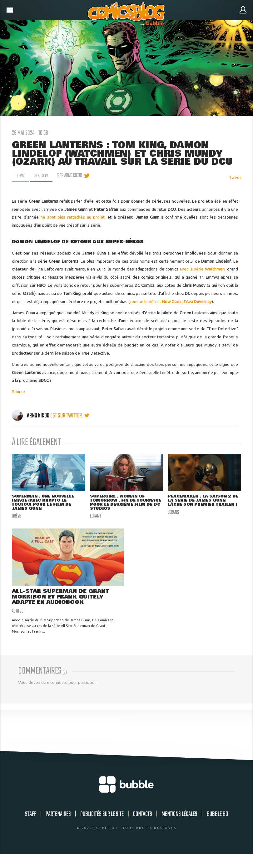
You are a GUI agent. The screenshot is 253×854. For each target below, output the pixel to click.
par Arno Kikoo (71, 176)
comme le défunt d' (171, 301)
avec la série (202, 268)
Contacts (142, 816)
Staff (30, 816)
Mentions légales (179, 816)
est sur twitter (69, 416)
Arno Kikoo (31, 416)
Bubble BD (217, 816)
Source (18, 391)
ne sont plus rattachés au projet (73, 217)
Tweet (235, 177)
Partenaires (58, 816)
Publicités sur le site (102, 816)
